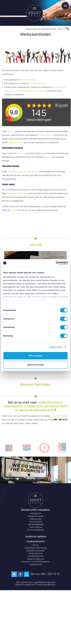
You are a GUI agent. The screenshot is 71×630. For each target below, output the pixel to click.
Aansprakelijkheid (35, 524)
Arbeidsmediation (37, 83)
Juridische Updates (35, 536)
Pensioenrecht (35, 522)
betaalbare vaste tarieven (17, 193)
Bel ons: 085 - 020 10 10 (45, 574)
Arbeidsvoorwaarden (35, 551)
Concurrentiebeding (35, 530)
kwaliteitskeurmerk (16, 142)
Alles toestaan (35, 355)
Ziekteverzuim (36, 519)
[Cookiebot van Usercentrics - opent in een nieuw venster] (56, 263)
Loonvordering (35, 527)
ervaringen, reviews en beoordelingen (23, 172)
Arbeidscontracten (36, 516)
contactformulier (57, 416)
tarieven (47, 157)
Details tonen (55, 347)
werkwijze (10, 131)
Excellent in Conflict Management (35, 562)
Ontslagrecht (35, 513)
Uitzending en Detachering (36, 548)
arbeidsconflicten (28, 80)
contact (13, 210)
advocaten (21, 153)
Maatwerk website (23, 584)
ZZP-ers (35, 545)
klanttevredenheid (46, 135)
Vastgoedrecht (35, 564)
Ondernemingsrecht (35, 559)
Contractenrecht (35, 553)
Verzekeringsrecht (35, 556)
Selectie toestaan (35, 365)
